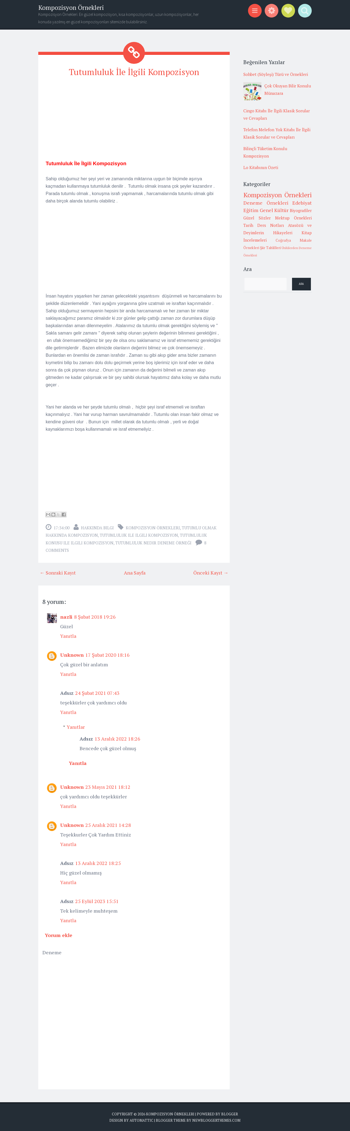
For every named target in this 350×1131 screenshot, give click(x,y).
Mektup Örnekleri (293, 218)
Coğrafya (283, 240)
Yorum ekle (58, 935)
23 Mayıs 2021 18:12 (107, 786)
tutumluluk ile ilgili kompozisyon (139, 535)
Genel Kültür (274, 210)
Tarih (248, 225)
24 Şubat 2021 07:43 (97, 692)
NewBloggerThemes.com (216, 1120)
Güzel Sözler (257, 218)
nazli (66, 616)
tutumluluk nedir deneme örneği (153, 542)
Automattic (141, 1120)
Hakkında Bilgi (97, 527)
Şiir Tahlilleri (270, 247)
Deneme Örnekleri (265, 202)
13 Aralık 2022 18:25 (98, 862)
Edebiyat (302, 202)
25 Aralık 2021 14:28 (108, 824)
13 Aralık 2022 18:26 (117, 738)
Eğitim (250, 210)
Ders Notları (270, 225)
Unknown (72, 654)
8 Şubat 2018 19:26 (95, 616)
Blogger (229, 1113)
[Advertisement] (134, 120)
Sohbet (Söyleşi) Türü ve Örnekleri (275, 74)
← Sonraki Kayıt (58, 572)
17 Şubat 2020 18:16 (107, 654)
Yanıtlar (76, 726)
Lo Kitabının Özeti (260, 167)
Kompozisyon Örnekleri (71, 7)
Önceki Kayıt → (210, 572)
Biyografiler (301, 210)
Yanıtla (68, 635)
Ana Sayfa (134, 572)
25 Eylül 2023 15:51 (97, 901)
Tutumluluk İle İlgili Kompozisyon (134, 72)
